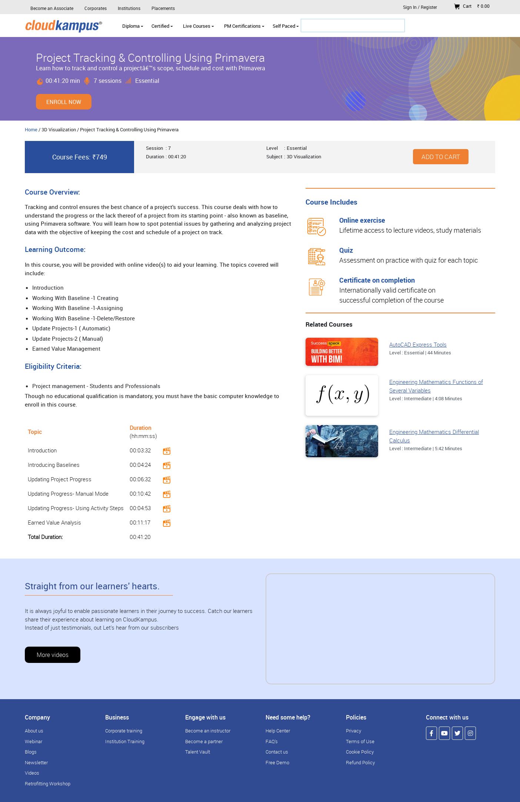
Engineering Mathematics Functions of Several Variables (436, 386)
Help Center (278, 730)
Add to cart (440, 156)
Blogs (31, 751)
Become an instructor (207, 730)
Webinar (33, 741)
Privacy (353, 730)
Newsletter (36, 762)
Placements (163, 8)
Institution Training (124, 741)
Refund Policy (360, 762)
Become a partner (204, 741)
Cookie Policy (360, 751)
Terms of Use (360, 741)
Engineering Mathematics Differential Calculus (434, 436)
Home (31, 129)
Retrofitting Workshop (47, 783)
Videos (32, 772)
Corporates (95, 8)
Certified (162, 26)
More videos (53, 655)
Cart (472, 6)
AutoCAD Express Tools (418, 344)
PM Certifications (244, 26)
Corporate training (123, 730)
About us (34, 730)
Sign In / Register (420, 7)
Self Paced (286, 26)
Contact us (277, 751)
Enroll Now (63, 101)
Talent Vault (197, 751)
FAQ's (272, 741)
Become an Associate (51, 8)
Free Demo (277, 762)
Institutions (129, 8)
